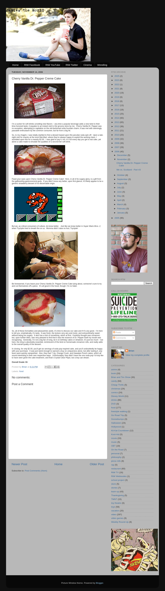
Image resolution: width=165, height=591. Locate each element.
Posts (117, 332)
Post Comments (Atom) (36, 470)
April (119, 200)
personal (115, 453)
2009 (117, 139)
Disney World (117, 396)
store (113, 484)
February (121, 208)
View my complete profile (137, 355)
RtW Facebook (32, 65)
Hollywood (116, 427)
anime (114, 369)
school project (117, 480)
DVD (113, 404)
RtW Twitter (72, 65)
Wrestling (102, 65)
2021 (117, 88)
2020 (117, 93)
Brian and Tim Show (120, 377)
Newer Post (19, 464)
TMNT (114, 499)
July (119, 187)
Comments (119, 338)
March (120, 204)
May (119, 196)
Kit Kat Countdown (120, 430)
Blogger (99, 583)
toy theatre (116, 503)
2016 (117, 109)
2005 (117, 218)
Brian (131, 351)
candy (114, 381)
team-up (115, 491)
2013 (117, 122)
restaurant (116, 468)
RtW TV (115, 472)
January (121, 212)
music (114, 442)
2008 (117, 143)
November (122, 159)
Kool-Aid (115, 434)
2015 (117, 114)
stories (114, 488)
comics (114, 392)
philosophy (116, 457)
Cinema (87, 65)
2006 (117, 151)
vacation (115, 510)
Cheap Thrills (117, 385)
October (121, 175)
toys (113, 507)
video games (117, 518)
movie (114, 438)
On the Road (117, 449)
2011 (117, 130)
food (21, 371)
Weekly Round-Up (120, 522)
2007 (117, 147)
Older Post (97, 464)
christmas (115, 388)
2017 (117, 105)
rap (112, 465)
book (113, 373)
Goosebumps (117, 419)
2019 (117, 97)
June (119, 192)
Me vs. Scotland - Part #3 (129, 169)
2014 (117, 118)
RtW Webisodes (119, 476)
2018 (117, 101)
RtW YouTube (52, 65)
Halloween (116, 423)
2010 (117, 135)
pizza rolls (116, 461)
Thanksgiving (117, 495)
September (122, 179)
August (120, 183)
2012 (117, 126)
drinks (114, 400)
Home (15, 65)
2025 (117, 76)
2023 (117, 80)
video (113, 514)
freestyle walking (119, 411)
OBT (113, 446)
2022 (117, 84)
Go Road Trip (117, 415)
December (122, 155)
